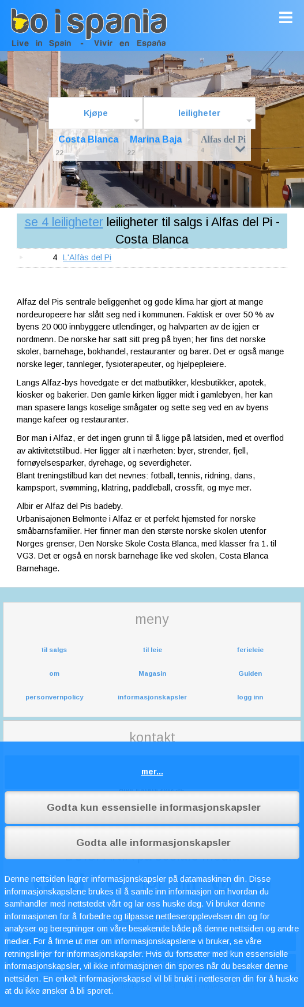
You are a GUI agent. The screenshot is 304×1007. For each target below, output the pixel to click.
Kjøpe (96, 113)
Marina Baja (156, 139)
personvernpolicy (54, 697)
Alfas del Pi (223, 144)
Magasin (152, 673)
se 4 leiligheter (64, 222)
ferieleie (250, 649)
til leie (152, 649)
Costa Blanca (88, 139)
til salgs (54, 649)
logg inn (250, 697)
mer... (152, 771)
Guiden (250, 673)
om (54, 673)
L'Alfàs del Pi (87, 257)
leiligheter (199, 113)
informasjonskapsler (152, 697)
